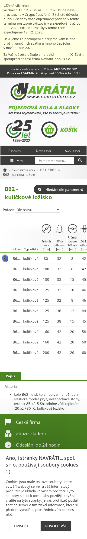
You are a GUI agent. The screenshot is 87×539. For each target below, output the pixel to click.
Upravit (21, 526)
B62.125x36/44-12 (17, 310)
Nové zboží (43, 150)
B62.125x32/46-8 (17, 300)
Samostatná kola (23, 169)
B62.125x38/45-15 (17, 321)
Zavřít (77, 54)
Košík (59, 129)
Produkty (14, 150)
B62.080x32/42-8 (17, 258)
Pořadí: (9, 209)
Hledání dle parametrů (60, 189)
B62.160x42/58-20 (17, 331)
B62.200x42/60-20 (17, 352)
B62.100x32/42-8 (17, 269)
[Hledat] (80, 160)
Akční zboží (72, 150)
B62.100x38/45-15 (17, 279)
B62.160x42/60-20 (17, 342)
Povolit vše (56, 526)
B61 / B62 (48, 169)
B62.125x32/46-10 (17, 289)
